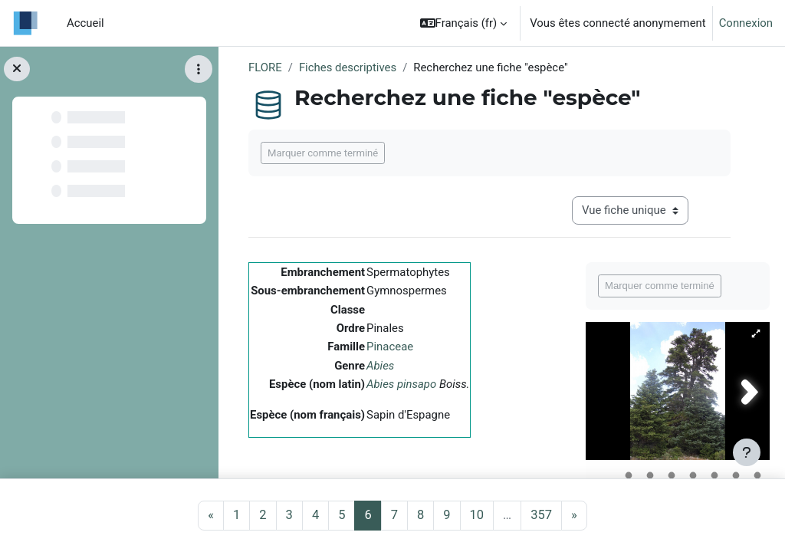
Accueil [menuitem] (85, 23)
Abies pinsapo (401, 384)
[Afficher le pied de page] (746, 452)
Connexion (746, 23)
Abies (380, 366)
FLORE (265, 67)
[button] (463, 23)
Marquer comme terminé (323, 153)
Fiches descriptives (347, 67)
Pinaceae (389, 346)
